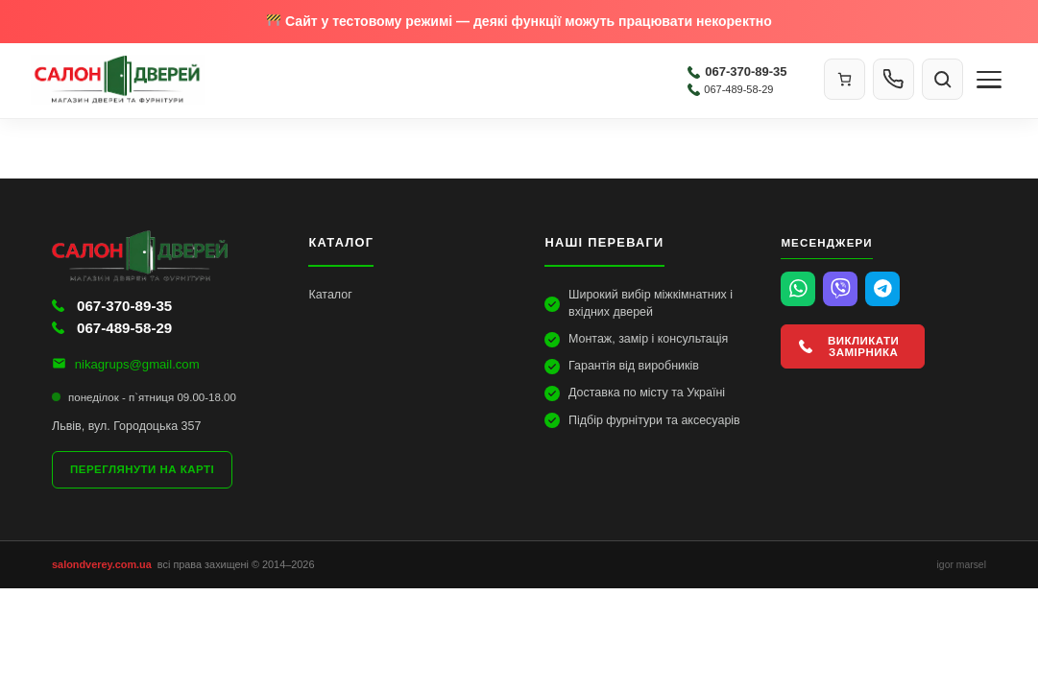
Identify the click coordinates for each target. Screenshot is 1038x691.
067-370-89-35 (737, 71)
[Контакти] (893, 79)
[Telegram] (882, 289)
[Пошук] (942, 79)
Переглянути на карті (142, 469)
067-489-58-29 (730, 89)
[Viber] (840, 289)
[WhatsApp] (798, 289)
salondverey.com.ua (102, 564)
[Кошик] (844, 79)
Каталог (329, 294)
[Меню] (989, 79)
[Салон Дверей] (355, 80)
